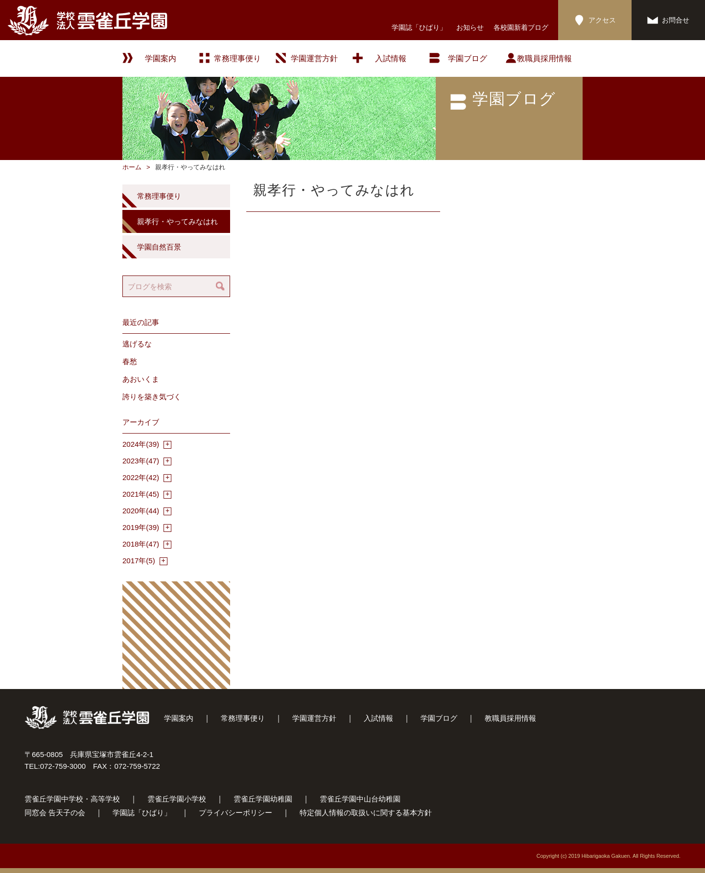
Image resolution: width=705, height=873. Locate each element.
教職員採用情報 (544, 58)
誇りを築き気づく (151, 396)
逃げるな (137, 344)
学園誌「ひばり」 (419, 27)
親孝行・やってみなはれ (177, 221)
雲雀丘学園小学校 (176, 799)
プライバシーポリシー (235, 812)
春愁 (129, 361)
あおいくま (140, 379)
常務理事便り (237, 58)
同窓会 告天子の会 (54, 812)
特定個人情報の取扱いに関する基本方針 (366, 812)
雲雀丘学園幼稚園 (263, 799)
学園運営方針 (314, 58)
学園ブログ (439, 718)
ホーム (131, 167)
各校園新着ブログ (521, 27)
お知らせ (470, 27)
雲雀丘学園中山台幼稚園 (360, 799)
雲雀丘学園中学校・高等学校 (72, 799)
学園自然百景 (159, 247)
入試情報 (390, 58)
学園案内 (178, 718)
